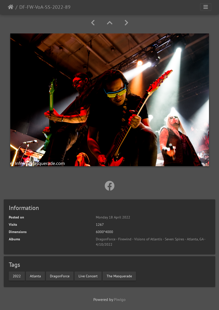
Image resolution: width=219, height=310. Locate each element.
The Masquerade (119, 276)
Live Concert (88, 276)
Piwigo (120, 299)
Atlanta (35, 276)
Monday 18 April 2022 (113, 217)
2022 (17, 276)
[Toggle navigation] (205, 7)
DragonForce (59, 276)
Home (11, 7)
